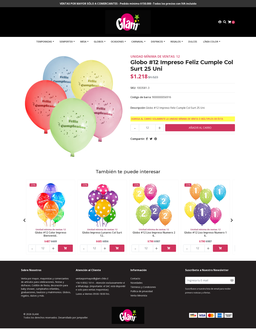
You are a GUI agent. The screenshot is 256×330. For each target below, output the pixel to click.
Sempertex (66, 44)
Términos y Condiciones (143, 289)
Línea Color (210, 44)
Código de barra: (140, 100)
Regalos (175, 44)
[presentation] (24, 223)
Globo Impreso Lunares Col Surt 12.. (102, 236)
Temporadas (44, 44)
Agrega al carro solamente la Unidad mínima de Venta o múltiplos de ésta (177, 121)
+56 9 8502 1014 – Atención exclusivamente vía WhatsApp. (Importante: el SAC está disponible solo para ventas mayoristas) (100, 289)
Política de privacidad (141, 293)
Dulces (192, 44)
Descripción (137, 110)
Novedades (136, 285)
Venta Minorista (138, 298)
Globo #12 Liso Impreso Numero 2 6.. (154, 236)
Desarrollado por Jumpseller (73, 319)
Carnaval (137, 44)
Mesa (83, 44)
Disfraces (157, 44)
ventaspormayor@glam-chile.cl (92, 281)
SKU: (133, 90)
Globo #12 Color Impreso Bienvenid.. (50, 236)
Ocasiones (117, 44)
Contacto (135, 281)
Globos (98, 44)
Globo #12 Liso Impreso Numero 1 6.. (205, 236)
